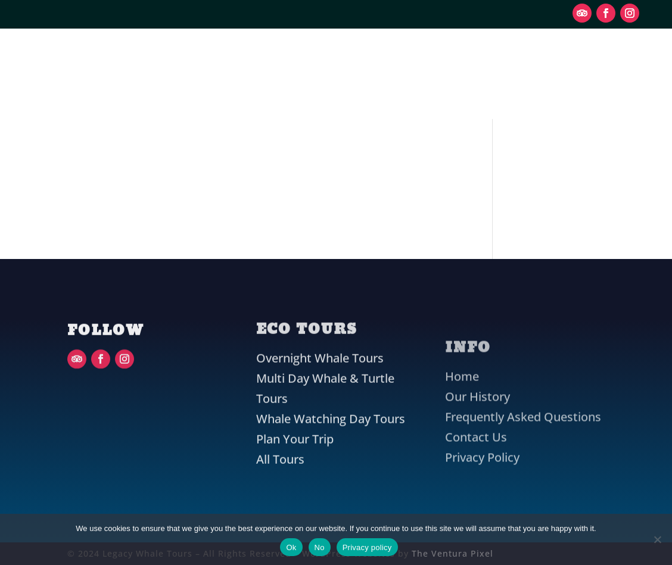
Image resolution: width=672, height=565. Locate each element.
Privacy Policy (482, 440)
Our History (285, 96)
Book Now (585, 73)
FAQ (358, 96)
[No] (657, 539)
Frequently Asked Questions (523, 400)
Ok (291, 547)
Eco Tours (273, 51)
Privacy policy (367, 547)
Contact (416, 96)
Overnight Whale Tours (320, 375)
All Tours (280, 476)
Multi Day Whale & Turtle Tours (325, 405)
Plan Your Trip (392, 51)
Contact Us (476, 420)
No (320, 547)
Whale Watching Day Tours (330, 435)
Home (462, 359)
